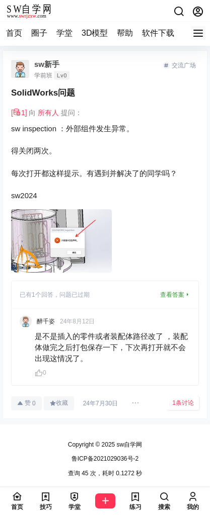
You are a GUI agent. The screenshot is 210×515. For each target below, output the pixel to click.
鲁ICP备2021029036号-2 (105, 458)
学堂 (64, 33)
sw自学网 (128, 444)
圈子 (39, 33)
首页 (14, 33)
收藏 (59, 402)
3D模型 (95, 33)
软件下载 (158, 33)
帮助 (125, 33)
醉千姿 (46, 321)
